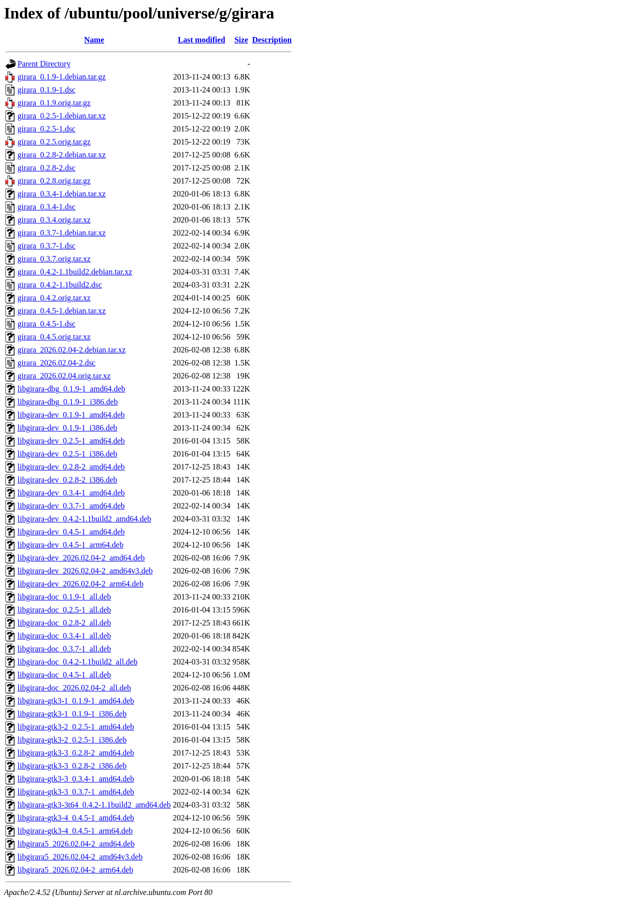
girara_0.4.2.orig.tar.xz (54, 298)
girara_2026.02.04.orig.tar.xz (64, 376)
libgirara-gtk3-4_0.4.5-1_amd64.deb (76, 818)
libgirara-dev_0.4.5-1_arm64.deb (71, 544)
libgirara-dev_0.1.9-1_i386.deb (68, 428)
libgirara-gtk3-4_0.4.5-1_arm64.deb (75, 830)
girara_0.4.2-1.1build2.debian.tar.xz (75, 272)
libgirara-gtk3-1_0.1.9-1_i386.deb (72, 714)
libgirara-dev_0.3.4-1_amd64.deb (71, 492)
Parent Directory (44, 64)
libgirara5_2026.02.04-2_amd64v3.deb (80, 856)
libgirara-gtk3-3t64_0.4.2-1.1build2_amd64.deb (94, 804)
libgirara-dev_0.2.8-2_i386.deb (68, 480)
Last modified (202, 40)
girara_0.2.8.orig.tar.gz (54, 180)
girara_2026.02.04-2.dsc (57, 362)
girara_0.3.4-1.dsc (47, 206)
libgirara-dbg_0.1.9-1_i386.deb (68, 402)
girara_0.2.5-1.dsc (47, 128)
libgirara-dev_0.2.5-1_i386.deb (68, 454)
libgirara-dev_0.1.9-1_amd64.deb (71, 414)
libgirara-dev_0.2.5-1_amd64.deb (71, 440)
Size (241, 40)
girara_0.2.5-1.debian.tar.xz (62, 116)
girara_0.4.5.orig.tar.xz (54, 336)
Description (272, 40)
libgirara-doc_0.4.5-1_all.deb (64, 674)
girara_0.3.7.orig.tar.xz (54, 258)
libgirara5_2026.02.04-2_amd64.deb (76, 844)
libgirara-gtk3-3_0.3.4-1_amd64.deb (76, 778)
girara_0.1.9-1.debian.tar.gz (62, 76)
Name (94, 40)
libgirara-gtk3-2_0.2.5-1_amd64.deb (76, 726)
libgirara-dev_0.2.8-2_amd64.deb (71, 466)
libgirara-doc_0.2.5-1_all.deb (64, 610)
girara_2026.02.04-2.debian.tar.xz (72, 350)
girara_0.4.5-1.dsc (47, 324)
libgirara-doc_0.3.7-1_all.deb (64, 648)
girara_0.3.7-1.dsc (47, 246)
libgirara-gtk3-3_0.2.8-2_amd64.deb (76, 752)
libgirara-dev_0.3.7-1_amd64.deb (71, 506)
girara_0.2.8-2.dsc (47, 168)
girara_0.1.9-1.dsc (47, 90)
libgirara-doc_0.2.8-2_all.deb (64, 622)
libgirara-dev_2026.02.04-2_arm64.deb (81, 584)
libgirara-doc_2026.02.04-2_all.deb (74, 688)
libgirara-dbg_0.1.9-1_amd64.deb (72, 388)
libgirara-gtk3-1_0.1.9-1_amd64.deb (76, 700)
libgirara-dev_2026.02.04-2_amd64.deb (81, 558)
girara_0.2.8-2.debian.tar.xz (62, 154)
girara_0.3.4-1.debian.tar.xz (62, 194)
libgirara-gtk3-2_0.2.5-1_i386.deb (72, 740)
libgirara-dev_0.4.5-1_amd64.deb (71, 532)
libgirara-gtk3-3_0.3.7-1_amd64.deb (76, 792)
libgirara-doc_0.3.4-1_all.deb (64, 636)
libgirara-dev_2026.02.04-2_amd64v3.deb (85, 570)
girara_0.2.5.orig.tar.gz (54, 142)
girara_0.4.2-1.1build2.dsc (60, 284)
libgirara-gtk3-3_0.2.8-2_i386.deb (72, 766)
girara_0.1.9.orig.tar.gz (54, 102)
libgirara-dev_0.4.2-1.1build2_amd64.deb (85, 518)
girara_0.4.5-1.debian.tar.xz (62, 310)
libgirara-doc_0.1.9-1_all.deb (64, 596)
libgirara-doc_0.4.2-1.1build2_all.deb (78, 662)
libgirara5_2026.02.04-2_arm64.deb (76, 870)
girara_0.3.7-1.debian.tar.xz (62, 232)
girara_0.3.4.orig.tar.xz (54, 220)
